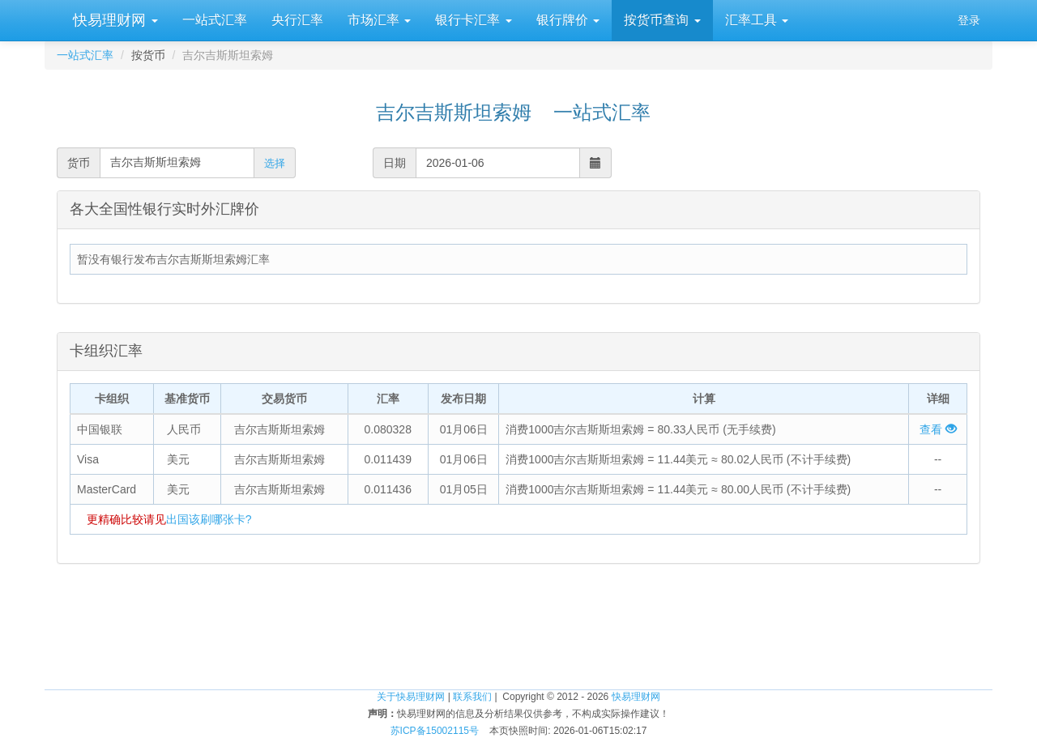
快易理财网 (113, 20)
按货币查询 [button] (662, 20)
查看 (938, 429)
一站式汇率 (214, 20)
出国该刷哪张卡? (209, 519)
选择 (274, 163)
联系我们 (472, 696)
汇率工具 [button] (756, 20)
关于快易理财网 (411, 696)
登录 (969, 20)
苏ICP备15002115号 (434, 730)
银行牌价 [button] (568, 20)
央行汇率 (297, 20)
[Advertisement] (518, 636)
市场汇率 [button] (379, 20)
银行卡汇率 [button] (473, 20)
